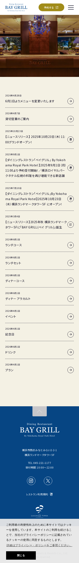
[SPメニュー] (71, 7)
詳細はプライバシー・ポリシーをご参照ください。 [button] (39, 545)
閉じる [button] (21, 555)
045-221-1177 (42, 463)
